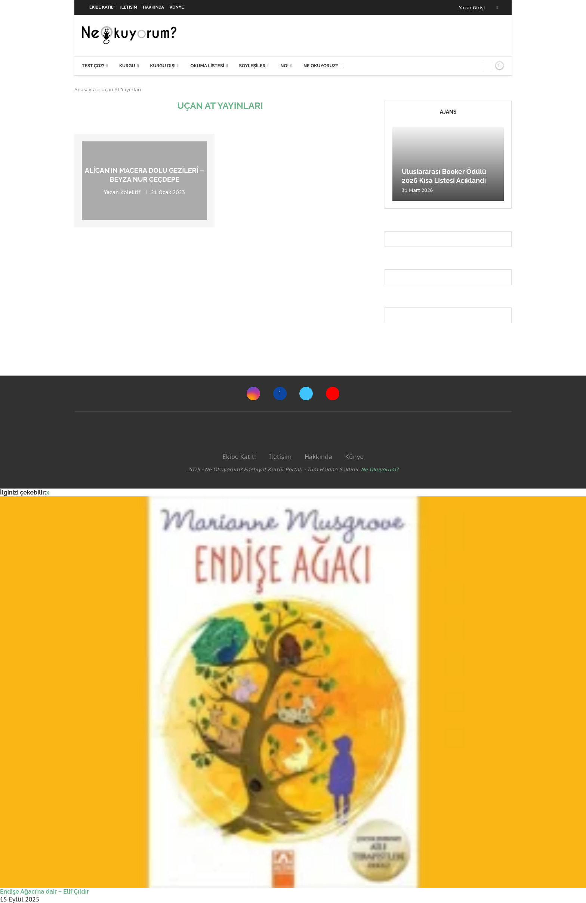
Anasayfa (85, 89)
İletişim (129, 7)
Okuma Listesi (207, 65)
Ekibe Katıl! (102, 7)
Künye (177, 7)
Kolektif (130, 192)
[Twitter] (306, 393)
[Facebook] (497, 7)
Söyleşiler (252, 65)
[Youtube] (332, 393)
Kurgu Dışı (162, 65)
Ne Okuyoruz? (320, 65)
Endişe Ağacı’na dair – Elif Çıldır (44, 891)
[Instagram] (253, 393)
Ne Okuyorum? (380, 469)
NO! (284, 65)
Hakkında (153, 7)
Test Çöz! (93, 65)
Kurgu (127, 65)
